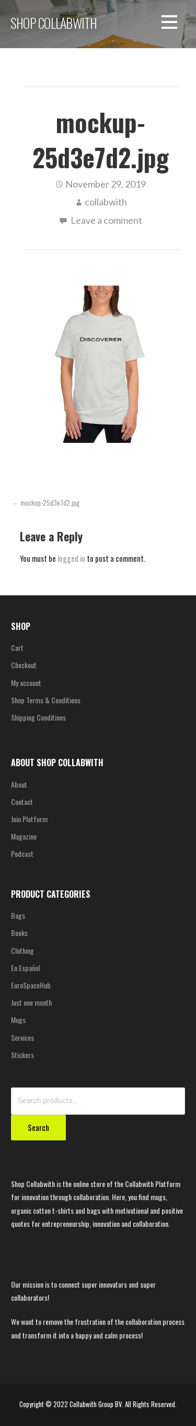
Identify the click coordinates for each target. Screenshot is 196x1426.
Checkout (24, 664)
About (19, 784)
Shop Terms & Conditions (45, 699)
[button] (169, 23)
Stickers (22, 1054)
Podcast (22, 853)
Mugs (18, 1019)
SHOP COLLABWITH (53, 22)
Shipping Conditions (38, 717)
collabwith (106, 202)
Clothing (22, 950)
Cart (17, 647)
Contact (22, 801)
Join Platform (29, 818)
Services (22, 1037)
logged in (71, 558)
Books (19, 932)
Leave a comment (106, 220)
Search (38, 1127)
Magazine (24, 836)
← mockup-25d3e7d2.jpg (45, 503)
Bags (18, 915)
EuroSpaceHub (31, 984)
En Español (25, 967)
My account (26, 682)
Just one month (31, 1002)
